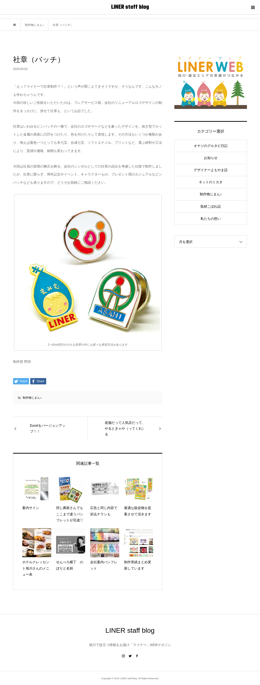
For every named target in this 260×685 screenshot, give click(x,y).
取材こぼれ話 (211, 206)
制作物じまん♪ (32, 397)
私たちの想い (211, 219)
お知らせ (210, 158)
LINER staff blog (130, 7)
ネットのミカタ (211, 182)
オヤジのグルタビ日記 (211, 146)
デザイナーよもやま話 (211, 170)
